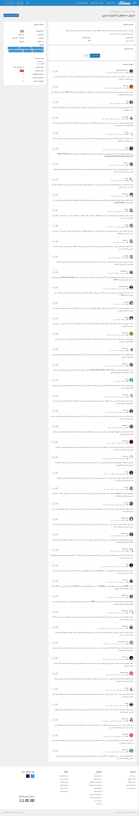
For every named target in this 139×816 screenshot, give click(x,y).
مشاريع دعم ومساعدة (96, 797)
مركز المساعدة (64, 791)
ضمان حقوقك (132, 782)
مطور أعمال (39, 64)
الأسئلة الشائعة (132, 779)
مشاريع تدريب (98, 800)
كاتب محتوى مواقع (122, 736)
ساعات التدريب (86, 38)
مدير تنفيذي (124, 443)
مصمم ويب (124, 181)
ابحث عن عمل (64, 779)
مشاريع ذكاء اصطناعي (95, 782)
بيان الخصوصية (131, 788)
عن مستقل (133, 776)
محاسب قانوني (123, 690)
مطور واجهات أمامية (121, 150)
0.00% (21, 71)
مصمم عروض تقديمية (121, 659)
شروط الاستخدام (131, 785)
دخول (86, 55)
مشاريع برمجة (98, 779)
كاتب (125, 320)
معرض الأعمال (64, 782)
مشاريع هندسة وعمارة (95, 785)
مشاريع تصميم (98, 788)
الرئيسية (133, 11)
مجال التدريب (129, 38)
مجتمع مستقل (64, 785)
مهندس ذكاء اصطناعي (121, 88)
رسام (125, 304)
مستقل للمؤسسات (63, 776)
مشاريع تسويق (98, 791)
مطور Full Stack (123, 366)
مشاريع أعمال (98, 776)
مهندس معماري (122, 211)
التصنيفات (99, 804)
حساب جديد (95, 55)
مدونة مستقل (64, 788)
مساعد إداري (123, 103)
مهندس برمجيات (122, 273)
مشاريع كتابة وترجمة (96, 794)
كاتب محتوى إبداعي (122, 644)
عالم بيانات (124, 196)
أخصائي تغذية (123, 165)
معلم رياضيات (123, 227)
